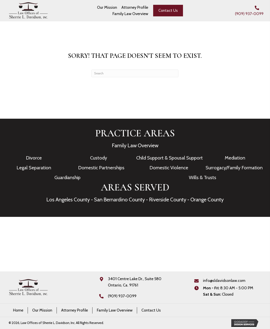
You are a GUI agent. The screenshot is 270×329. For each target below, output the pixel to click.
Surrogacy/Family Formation (234, 168)
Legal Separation (34, 168)
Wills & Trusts (202, 177)
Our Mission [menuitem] (42, 310)
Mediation (235, 158)
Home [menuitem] (18, 310)
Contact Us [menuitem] (151, 310)
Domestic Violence (168, 168)
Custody (98, 158)
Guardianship (67, 177)
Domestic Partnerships (101, 168)
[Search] (134, 73)
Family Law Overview (135, 145)
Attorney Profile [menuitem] (74, 310)
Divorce (34, 158)
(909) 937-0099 (249, 13)
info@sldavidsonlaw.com (224, 280)
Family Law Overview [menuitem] (114, 310)
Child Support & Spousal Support (169, 158)
